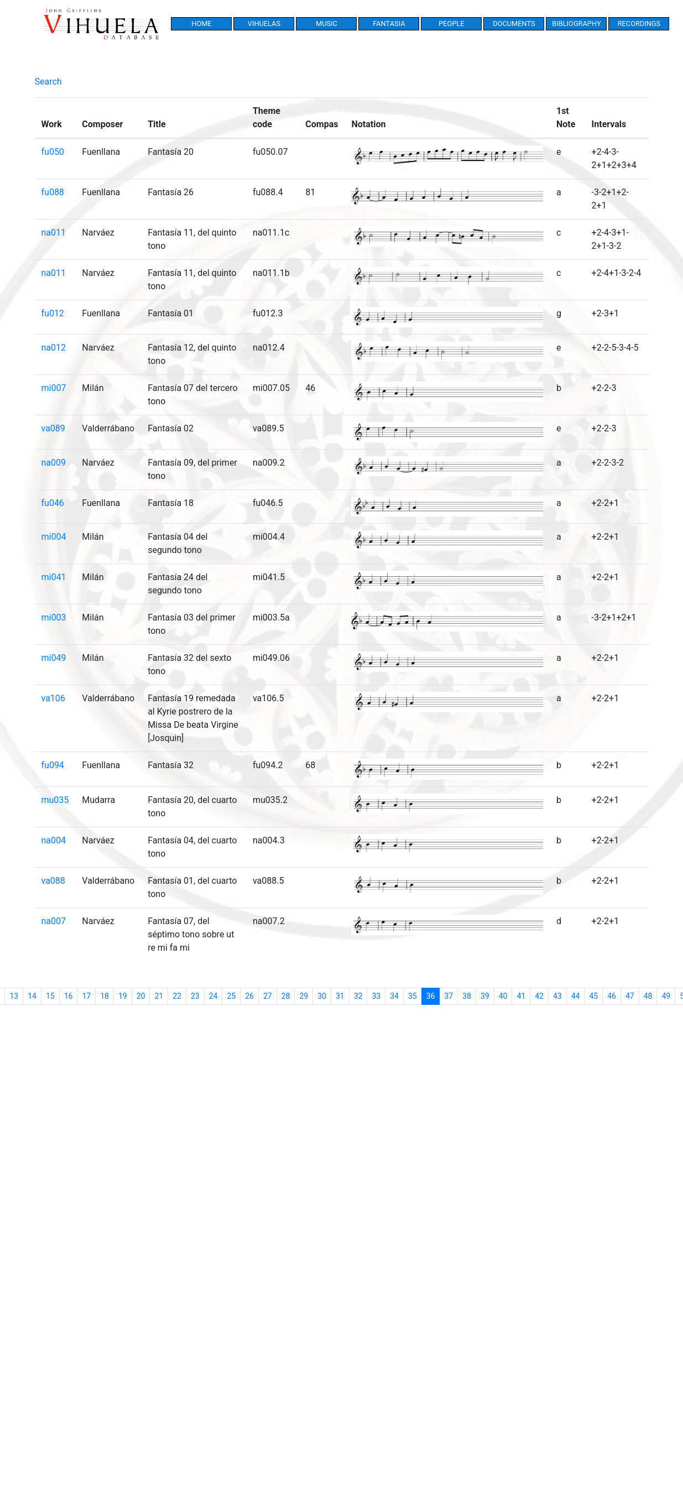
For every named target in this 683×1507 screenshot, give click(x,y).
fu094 (52, 765)
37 (448, 996)
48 (648, 996)
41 (521, 996)
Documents (514, 23)
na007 (53, 921)
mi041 (53, 577)
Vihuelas (264, 23)
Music (326, 23)
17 (86, 996)
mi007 (53, 388)
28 (285, 996)
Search (48, 81)
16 (68, 996)
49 (665, 996)
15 (50, 996)
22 (177, 996)
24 (213, 996)
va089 (53, 428)
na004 (53, 840)
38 (466, 996)
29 (303, 996)
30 (321, 996)
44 (575, 996)
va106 (53, 698)
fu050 (52, 152)
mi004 (53, 536)
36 (433, 995)
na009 (53, 462)
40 (503, 996)
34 (394, 996)
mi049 (53, 658)
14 (32, 996)
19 (122, 996)
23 (195, 996)
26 (249, 996)
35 (412, 996)
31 (340, 996)
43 (557, 996)
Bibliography (576, 23)
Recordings (639, 23)
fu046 (52, 503)
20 (141, 996)
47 (629, 996)
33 (376, 996)
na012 (53, 347)
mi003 (53, 617)
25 (231, 996)
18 (104, 996)
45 (593, 996)
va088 (53, 880)
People (451, 23)
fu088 (52, 192)
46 (611, 996)
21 (158, 996)
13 (13, 996)
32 (358, 996)
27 (267, 996)
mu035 (55, 800)
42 (539, 996)
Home (201, 23)
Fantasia (389, 23)
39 (485, 996)
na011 (53, 232)
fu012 (52, 313)
